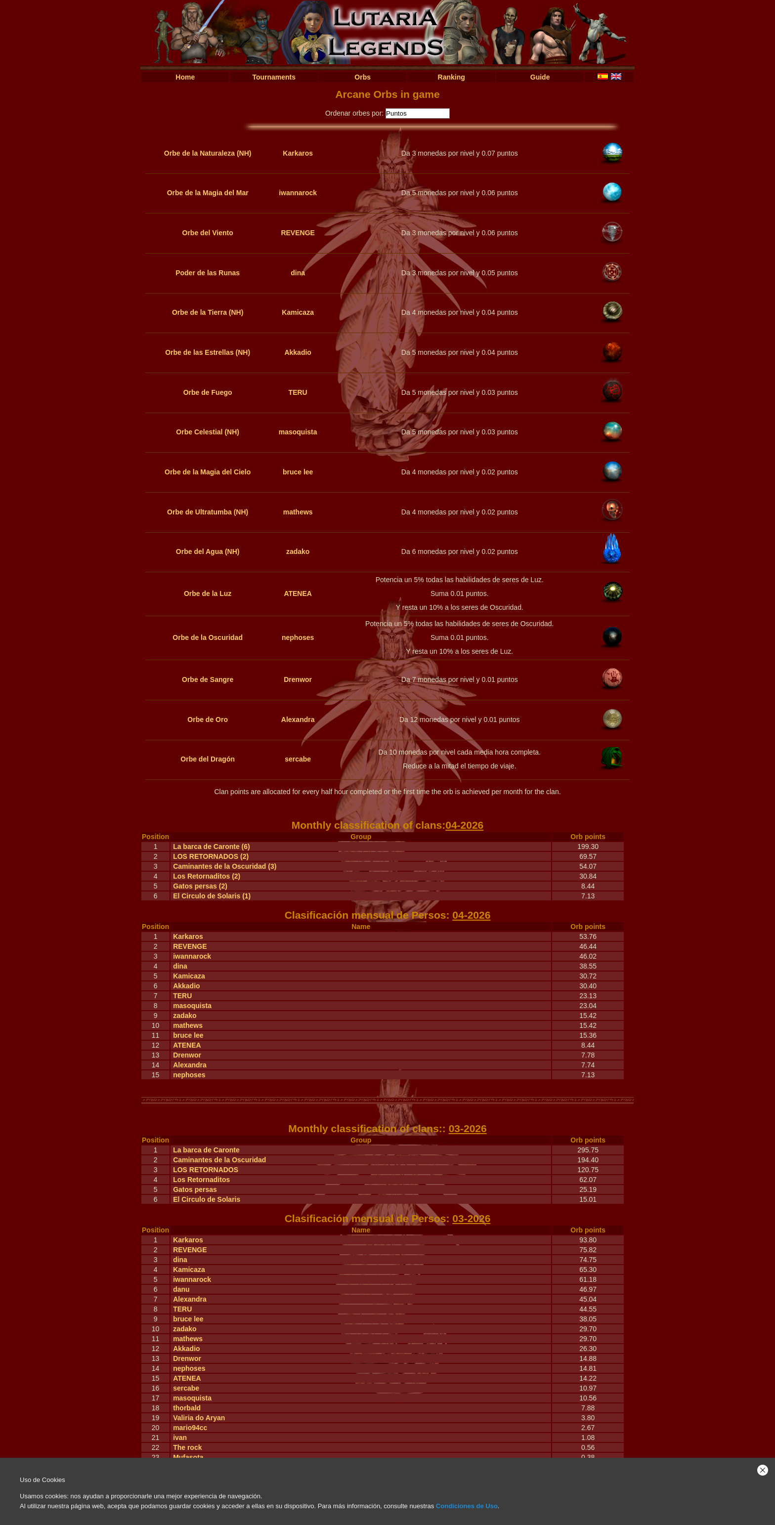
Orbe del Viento (207, 233)
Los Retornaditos (201, 1180)
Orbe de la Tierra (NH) (207, 312)
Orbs (362, 77)
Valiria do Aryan (199, 1418)
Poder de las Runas (207, 273)
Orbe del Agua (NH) (208, 551)
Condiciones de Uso (467, 1506)
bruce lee (298, 472)
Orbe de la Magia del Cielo (208, 472)
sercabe (298, 759)
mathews (298, 512)
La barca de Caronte (206, 1150)
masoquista (298, 432)
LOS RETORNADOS (205, 1170)
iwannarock (298, 193)
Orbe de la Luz (207, 593)
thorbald (187, 1408)
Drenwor (298, 679)
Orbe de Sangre (207, 679)
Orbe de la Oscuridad (207, 637)
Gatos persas (195, 1189)
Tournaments (274, 77)
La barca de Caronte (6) (211, 846)
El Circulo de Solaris (206, 1199)
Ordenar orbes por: (354, 113)
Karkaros (298, 153)
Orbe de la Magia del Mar (208, 193)
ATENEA (298, 593)
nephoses (298, 637)
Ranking (451, 77)
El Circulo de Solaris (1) (212, 896)
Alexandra (298, 719)
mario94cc (190, 1428)
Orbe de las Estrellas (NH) (207, 352)
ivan (180, 1437)
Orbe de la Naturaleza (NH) (208, 153)
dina (298, 273)
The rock (187, 1447)
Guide (540, 77)
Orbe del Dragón (207, 759)
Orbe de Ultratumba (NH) (207, 512)
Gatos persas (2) (200, 886)
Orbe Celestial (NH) (207, 432)
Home (185, 77)
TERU (298, 392)
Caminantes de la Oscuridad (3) (224, 866)
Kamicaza (298, 312)
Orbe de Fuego (207, 392)
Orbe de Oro (207, 719)
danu (181, 1289)
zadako (297, 551)
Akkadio (297, 352)
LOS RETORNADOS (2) (211, 856)
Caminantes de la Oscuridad (219, 1160)
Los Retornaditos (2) (206, 876)
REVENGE (297, 233)
